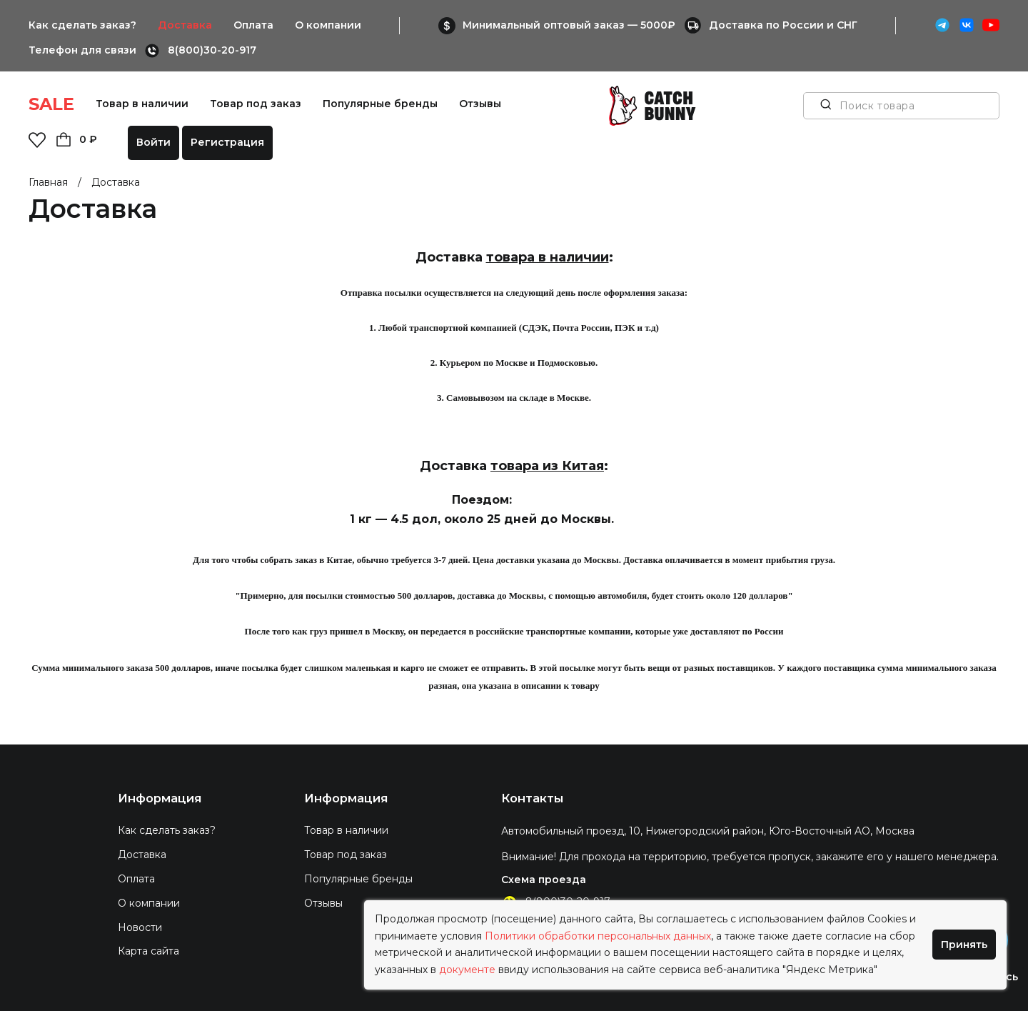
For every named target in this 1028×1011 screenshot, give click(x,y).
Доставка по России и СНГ (783, 25)
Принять (964, 944)
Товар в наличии (142, 103)
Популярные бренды (380, 103)
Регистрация (227, 142)
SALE (51, 104)
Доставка (185, 25)
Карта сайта (148, 951)
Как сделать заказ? (82, 25)
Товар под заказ (255, 103)
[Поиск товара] (826, 106)
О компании (328, 25)
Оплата (253, 25)
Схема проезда (543, 879)
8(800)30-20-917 (212, 50)
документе (467, 969)
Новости (140, 927)
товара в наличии (547, 257)
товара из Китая (547, 466)
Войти (153, 142)
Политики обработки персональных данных (598, 936)
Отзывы (480, 103)
